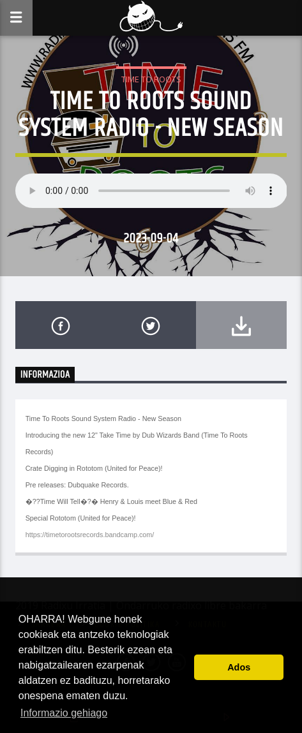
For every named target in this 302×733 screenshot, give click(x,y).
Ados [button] (238, 667)
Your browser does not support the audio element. (151, 191)
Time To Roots (151, 79)
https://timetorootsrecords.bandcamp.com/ (90, 534)
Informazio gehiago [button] (63, 712)
